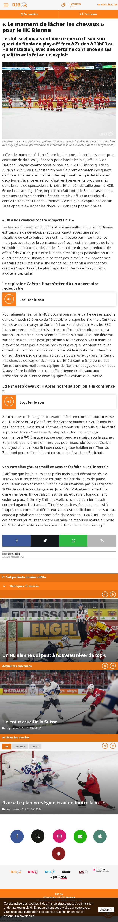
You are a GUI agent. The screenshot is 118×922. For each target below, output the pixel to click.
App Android (58, 853)
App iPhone (100, 836)
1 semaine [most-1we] (19, 746)
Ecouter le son (23, 299)
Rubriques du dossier (21, 586)
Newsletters (80, 836)
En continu (29, 14)
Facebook (17, 836)
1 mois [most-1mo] (35, 746)
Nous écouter (109, 4)
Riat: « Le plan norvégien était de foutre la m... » (54, 803)
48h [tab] (6, 746)
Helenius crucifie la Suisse (29, 722)
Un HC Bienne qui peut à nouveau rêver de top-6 (54, 655)
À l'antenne (88, 14)
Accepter (106, 909)
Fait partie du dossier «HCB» (24, 577)
